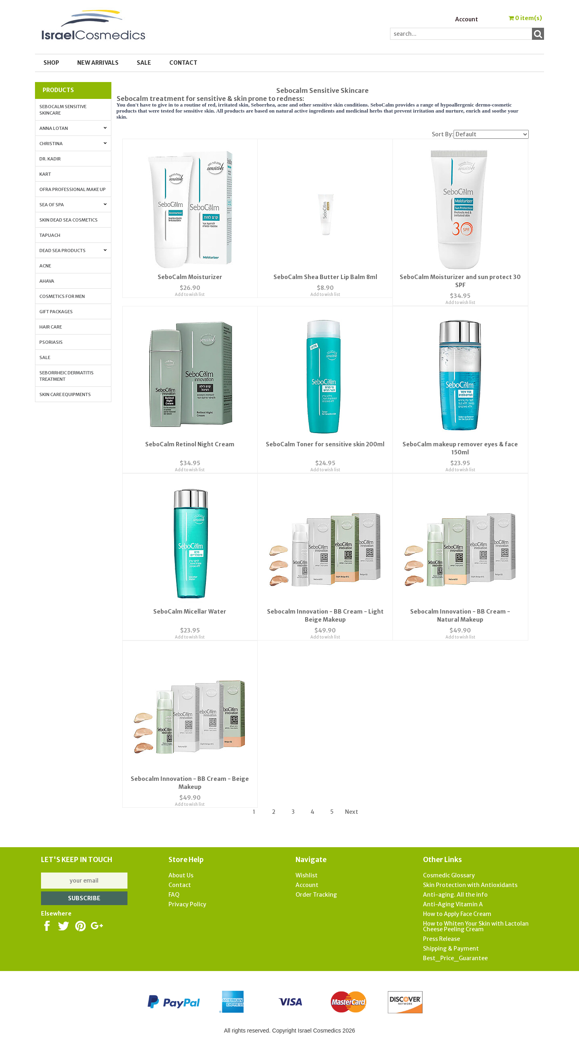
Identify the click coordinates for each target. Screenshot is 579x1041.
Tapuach (49, 235)
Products (58, 90)
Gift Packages (56, 311)
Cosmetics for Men (62, 296)
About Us (180, 873)
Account (466, 19)
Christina (73, 143)
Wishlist (307, 873)
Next (351, 810)
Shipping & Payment (451, 947)
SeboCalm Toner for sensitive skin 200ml (325, 443)
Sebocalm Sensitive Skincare (62, 110)
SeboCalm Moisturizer (190, 276)
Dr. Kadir (50, 159)
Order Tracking (316, 893)
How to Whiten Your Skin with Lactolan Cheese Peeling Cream (476, 924)
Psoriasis (51, 342)
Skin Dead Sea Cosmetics (68, 220)
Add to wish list (190, 302)
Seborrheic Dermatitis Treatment (66, 376)
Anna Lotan (73, 128)
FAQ (173, 893)
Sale (44, 357)
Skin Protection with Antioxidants (470, 883)
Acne (45, 266)
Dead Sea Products (73, 250)
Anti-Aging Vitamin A (453, 902)
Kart (45, 174)
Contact (183, 62)
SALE (144, 62)
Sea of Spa (73, 204)
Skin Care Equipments (65, 394)
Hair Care (50, 327)
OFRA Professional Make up (72, 189)
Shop (51, 62)
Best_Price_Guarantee (455, 956)
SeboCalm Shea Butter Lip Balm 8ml (325, 276)
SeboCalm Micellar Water (189, 610)
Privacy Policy (187, 902)
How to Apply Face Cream (457, 912)
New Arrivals (98, 62)
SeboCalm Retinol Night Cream (189, 443)
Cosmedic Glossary (449, 873)
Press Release (441, 937)
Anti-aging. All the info (455, 893)
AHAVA (46, 281)
